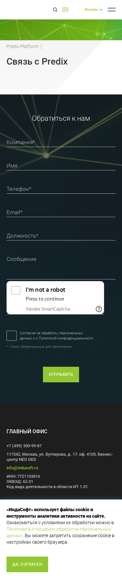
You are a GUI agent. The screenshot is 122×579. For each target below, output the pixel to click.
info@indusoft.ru (22, 467)
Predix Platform (22, 46)
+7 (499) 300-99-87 (75, 9)
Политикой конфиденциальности (66, 338)
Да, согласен (27, 564)
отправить (61, 374)
